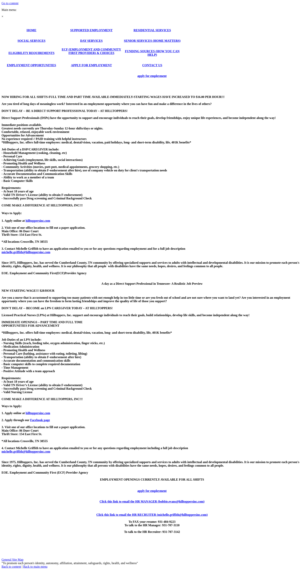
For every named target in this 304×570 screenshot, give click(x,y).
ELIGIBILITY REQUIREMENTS (31, 53)
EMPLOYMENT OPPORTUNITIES (31, 65)
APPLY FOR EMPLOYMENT (91, 65)
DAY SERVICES (91, 40)
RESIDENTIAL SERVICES (152, 30)
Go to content (10, 3)
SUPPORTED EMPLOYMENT (91, 30)
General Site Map (12, 559)
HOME (31, 30)
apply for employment (152, 76)
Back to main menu (35, 566)
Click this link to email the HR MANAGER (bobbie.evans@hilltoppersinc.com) (151, 501)
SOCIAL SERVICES (31, 40)
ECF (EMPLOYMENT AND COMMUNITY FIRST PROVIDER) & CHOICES (91, 51)
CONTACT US (152, 65)
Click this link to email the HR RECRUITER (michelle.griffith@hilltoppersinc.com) (152, 514)
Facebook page (40, 420)
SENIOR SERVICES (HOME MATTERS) (152, 40)
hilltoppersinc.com (38, 220)
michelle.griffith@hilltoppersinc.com (26, 451)
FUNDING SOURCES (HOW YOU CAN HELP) (152, 53)
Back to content (11, 566)
